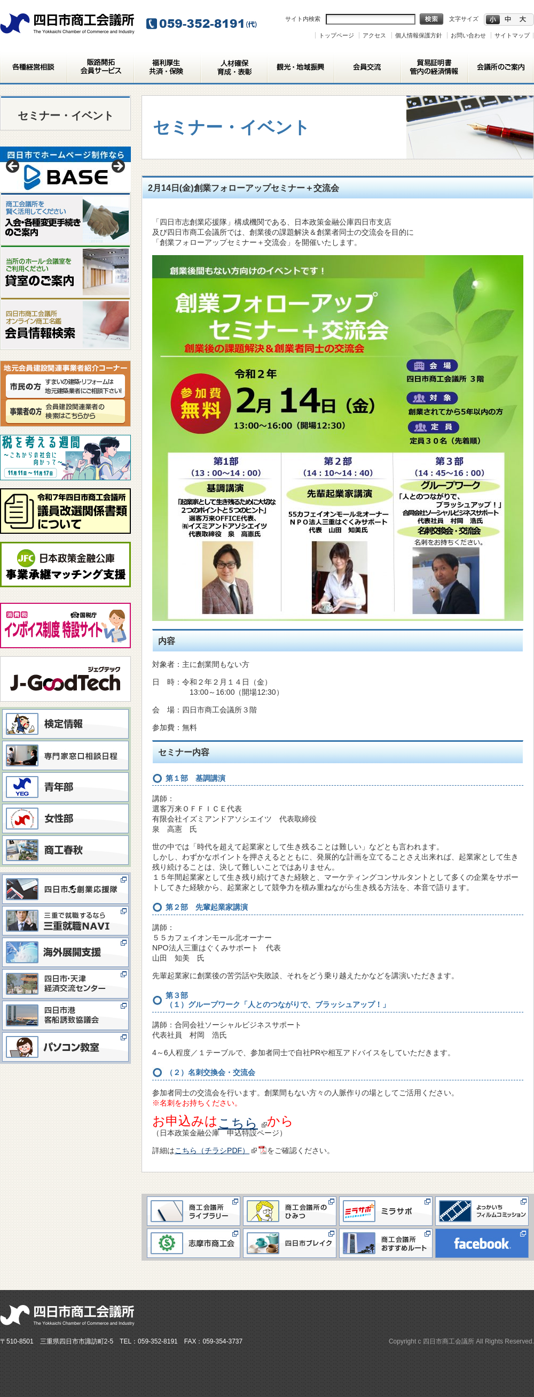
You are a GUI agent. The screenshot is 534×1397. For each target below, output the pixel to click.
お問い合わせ (468, 35)
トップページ (336, 35)
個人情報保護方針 (418, 35)
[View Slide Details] (65, 169)
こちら (242, 1123)
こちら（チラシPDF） (216, 1150)
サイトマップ (512, 35)
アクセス (374, 35)
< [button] (13, 167)
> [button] (117, 167)
